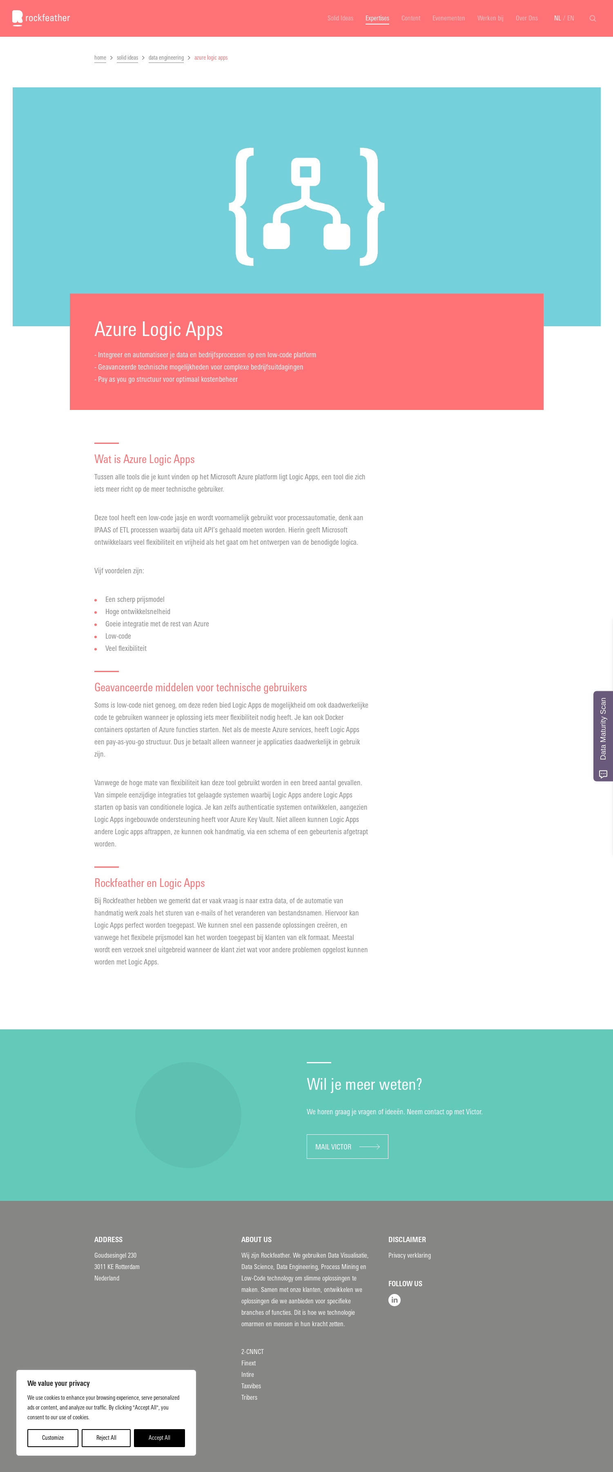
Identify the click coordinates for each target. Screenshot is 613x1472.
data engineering (166, 57)
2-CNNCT (252, 1352)
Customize (53, 1437)
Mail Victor (333, 1146)
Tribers (249, 1397)
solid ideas (127, 57)
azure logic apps (210, 57)
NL (557, 18)
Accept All (159, 1437)
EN (570, 18)
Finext (248, 1363)
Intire (247, 1374)
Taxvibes (251, 1386)
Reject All (106, 1437)
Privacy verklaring (409, 1255)
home (100, 57)
